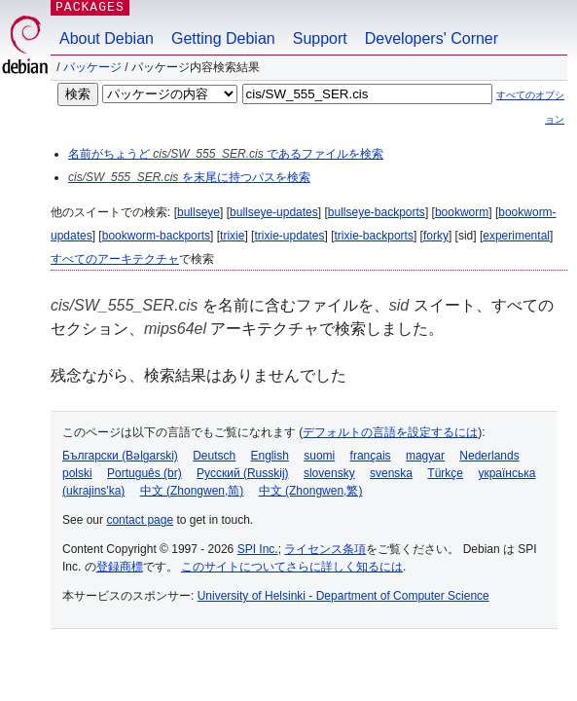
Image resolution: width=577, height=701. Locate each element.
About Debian (106, 38)
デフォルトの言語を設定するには (390, 432)
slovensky (329, 473)
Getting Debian (223, 38)
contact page (139, 520)
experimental (516, 235)
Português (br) (144, 473)
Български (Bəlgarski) (120, 455)
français (370, 455)
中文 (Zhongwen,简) (192, 491)
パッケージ (92, 67)
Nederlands (489, 455)
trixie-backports (374, 235)
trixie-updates (289, 235)
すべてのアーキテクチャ (115, 259)
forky (436, 235)
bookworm (461, 212)
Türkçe (445, 473)
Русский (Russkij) (243, 473)
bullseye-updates (274, 212)
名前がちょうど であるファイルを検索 (225, 154)
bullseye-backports (376, 212)
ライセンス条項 (325, 549)
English (270, 455)
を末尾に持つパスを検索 (189, 177)
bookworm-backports (156, 235)
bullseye (198, 212)
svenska (391, 473)
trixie (232, 235)
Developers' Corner (431, 38)
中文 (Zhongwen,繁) (311, 491)
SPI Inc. (257, 549)
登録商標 (119, 566)
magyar (425, 455)
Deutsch (214, 455)
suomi (319, 455)
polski (77, 473)
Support (320, 38)
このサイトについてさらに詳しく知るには (292, 566)
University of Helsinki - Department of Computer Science (343, 596)
